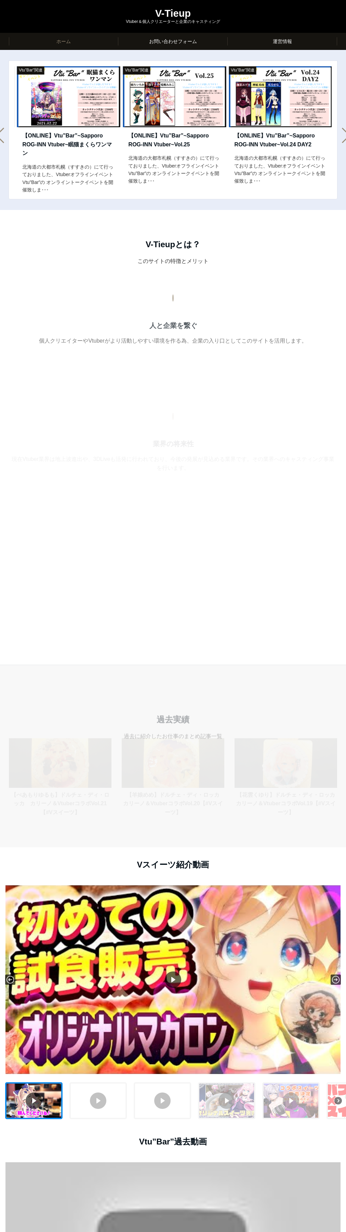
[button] (10, 743)
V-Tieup (173, 13)
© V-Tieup (150, 1222)
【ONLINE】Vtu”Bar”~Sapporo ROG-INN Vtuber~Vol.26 (60, 140)
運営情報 (282, 41)
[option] (66, 125)
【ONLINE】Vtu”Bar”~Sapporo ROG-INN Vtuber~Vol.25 (272, 140)
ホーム (63, 41)
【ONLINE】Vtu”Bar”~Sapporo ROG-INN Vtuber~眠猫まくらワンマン (170, 144)
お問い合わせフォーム (173, 41)
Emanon (198, 1222)
